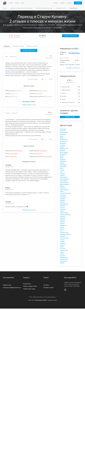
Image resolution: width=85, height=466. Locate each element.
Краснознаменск (64, 184)
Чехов (61, 252)
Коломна (62, 173)
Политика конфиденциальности (12, 287)
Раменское (63, 225)
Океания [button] (69, 3)
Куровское (63, 188)
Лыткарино (63, 197)
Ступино (62, 239)
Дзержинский (64, 148)
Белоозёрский (64, 132)
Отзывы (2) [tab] (7, 46)
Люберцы (62, 198)
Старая (7, 119)
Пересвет (62, 216)
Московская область (61, 8)
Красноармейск (64, 179)
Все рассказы (27, 283)
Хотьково (62, 248)
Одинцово (63, 209)
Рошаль (62, 229)
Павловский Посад (65, 214)
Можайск (62, 200)
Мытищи (62, 202)
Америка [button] (55, 3)
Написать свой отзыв (70, 35)
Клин (61, 172)
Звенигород (63, 164)
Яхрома (62, 263)
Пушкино (62, 222)
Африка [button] (62, 3)
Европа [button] (17, 3)
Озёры (62, 211)
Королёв (62, 175)
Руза (61, 230)
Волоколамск (64, 139)
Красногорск (63, 181)
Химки (62, 247)
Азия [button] (22, 3)
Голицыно (63, 145)
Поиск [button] (78, 3)
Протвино (62, 220)
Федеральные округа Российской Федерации (21, 8)
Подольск (62, 218)
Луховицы (63, 195)
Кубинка (62, 186)
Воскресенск (63, 141)
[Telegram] (65, 289)
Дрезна (62, 156)
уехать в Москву (9, 70)
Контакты (46, 285)
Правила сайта (7, 285)
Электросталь (64, 259)
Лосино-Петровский (65, 193)
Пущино (62, 223)
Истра (61, 168)
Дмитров (62, 150)
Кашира (62, 170)
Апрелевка (63, 129)
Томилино (63, 243)
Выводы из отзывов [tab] (18, 46)
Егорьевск (63, 159)
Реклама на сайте (49, 287)
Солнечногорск (64, 238)
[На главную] (4, 3)
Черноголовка (64, 250)
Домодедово (63, 154)
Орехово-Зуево (64, 213)
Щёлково (62, 255)
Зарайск (62, 163)
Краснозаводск (64, 182)
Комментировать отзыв (29, 104)
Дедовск (62, 147)
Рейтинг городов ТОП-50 (30, 286)
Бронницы (63, 134)
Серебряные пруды (65, 234)
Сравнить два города (29, 289)
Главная (5, 8)
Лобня (61, 191)
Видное (62, 138)
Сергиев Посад (64, 232)
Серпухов (62, 236)
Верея (61, 136)
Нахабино (62, 205)
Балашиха (63, 131)
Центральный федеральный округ (44, 8)
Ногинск (62, 207)
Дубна (61, 157)
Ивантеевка (63, 166)
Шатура (62, 254)
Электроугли (63, 261)
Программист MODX (40, 300)
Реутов (62, 227)
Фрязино (62, 245)
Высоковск (63, 143)
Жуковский (63, 161)
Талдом (62, 241)
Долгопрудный (64, 152)
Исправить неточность (72, 68)
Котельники (63, 177)
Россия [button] (11, 3)
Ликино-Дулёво (64, 189)
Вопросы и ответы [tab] (32, 46)
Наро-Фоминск (64, 204)
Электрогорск (64, 257)
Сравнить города (70, 117)
